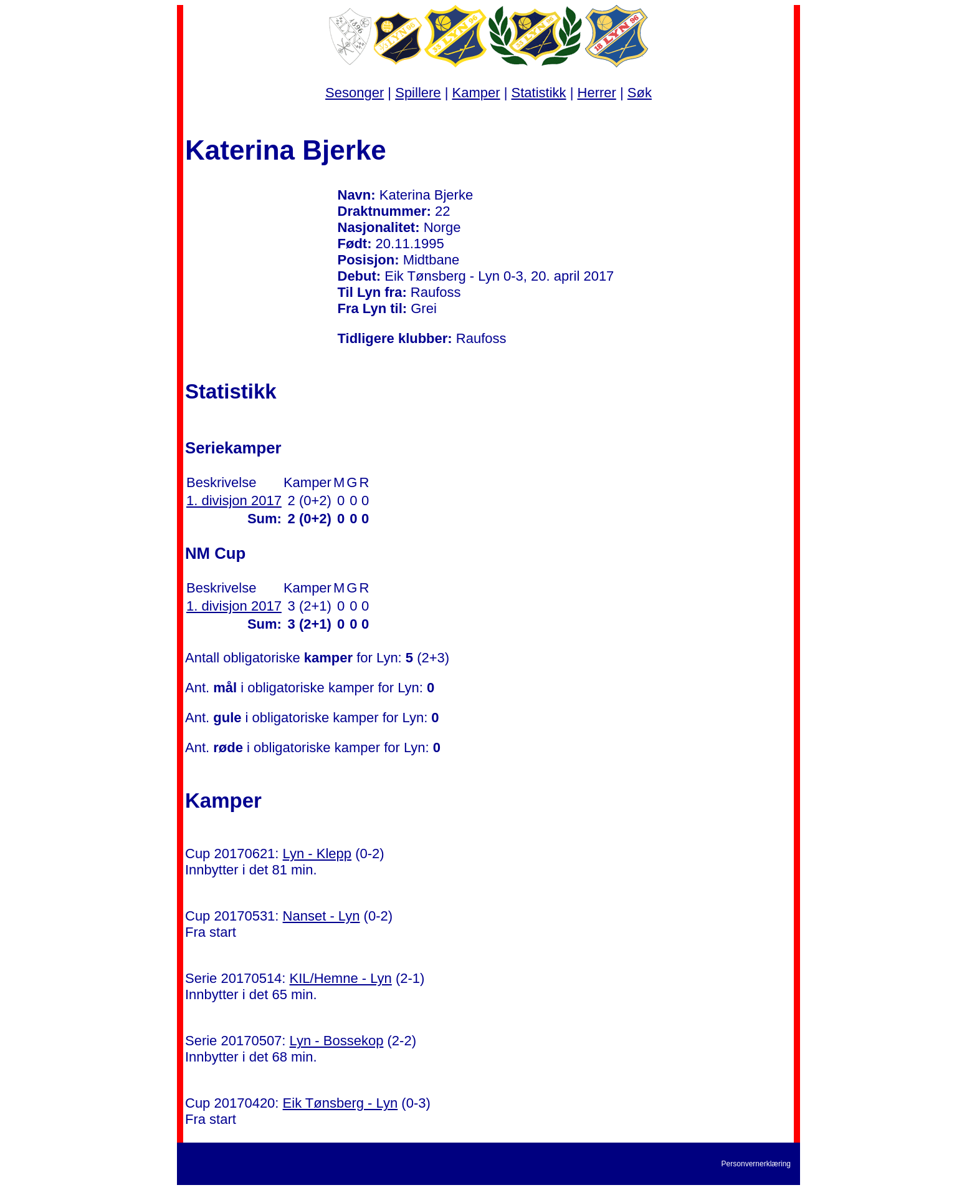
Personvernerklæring (756, 1163)
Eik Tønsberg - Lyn (340, 1103)
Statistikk (539, 92)
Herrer (597, 92)
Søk (639, 92)
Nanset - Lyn (321, 916)
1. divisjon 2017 (234, 500)
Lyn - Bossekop (337, 1040)
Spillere (418, 92)
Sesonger (354, 92)
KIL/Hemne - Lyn (341, 978)
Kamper (476, 92)
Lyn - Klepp (317, 853)
